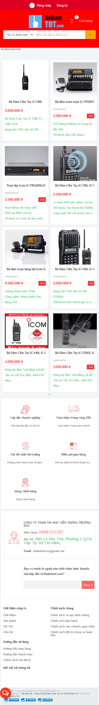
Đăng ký (62, 5)
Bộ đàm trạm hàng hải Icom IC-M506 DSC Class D (25, 269)
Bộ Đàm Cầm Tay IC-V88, (25, 102)
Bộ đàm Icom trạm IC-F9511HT (73, 102)
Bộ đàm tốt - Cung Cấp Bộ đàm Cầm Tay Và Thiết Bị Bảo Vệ (50, 693)
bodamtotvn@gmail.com (48, 551)
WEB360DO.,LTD (11, 696)
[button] (5, 693)
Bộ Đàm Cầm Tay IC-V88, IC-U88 (25, 353)
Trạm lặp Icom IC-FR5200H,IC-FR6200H (25, 185)
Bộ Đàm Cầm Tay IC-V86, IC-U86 (73, 185)
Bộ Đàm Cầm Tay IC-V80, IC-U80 (73, 269)
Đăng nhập (44, 5)
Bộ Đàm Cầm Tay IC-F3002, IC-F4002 (73, 353)
